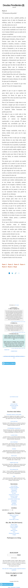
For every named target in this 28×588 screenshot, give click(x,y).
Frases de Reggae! (14, 526)
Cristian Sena (13, 333)
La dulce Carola (14, 435)
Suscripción (14, 406)
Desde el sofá (14, 491)
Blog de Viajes (14, 524)
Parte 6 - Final (12, 267)
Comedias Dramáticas (14, 487)
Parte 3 (16, 264)
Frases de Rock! (14, 527)
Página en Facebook (14, 515)
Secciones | (13, 587)
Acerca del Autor (14, 404)
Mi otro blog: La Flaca (14, 519)
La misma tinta (14, 497)
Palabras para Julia (14, 462)
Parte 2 (10, 264)
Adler (14, 476)
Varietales (14, 503)
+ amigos (14, 534)
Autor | (9, 587)
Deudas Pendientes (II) (13, 5)
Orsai (14, 531)
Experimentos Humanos (14, 494)
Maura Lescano (14, 530)
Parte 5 (4, 267)
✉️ (19, 273)
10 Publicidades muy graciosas (14, 428)
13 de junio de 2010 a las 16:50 (18, 321)
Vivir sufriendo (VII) (14, 469)
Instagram (14, 516)
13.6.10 (14, 7)
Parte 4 (22, 264)
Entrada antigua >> (20, 356)
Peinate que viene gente (14, 533)
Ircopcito (14, 529)
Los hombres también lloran (14, 498)
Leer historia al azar (14, 396)
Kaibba (13, 323)
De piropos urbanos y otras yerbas (14, 414)
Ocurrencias (14, 500)
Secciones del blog (14, 405)
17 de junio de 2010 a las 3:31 (18, 332)
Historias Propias (14, 496)
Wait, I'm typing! (13, 308)
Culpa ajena (14, 490)
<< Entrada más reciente (9, 356)
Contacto (14, 408)
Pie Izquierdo (14, 501)
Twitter (14, 518)
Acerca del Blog (14, 486)
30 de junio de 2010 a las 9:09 (18, 348)
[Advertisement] (14, 290)
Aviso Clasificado (14, 442)
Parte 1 (4, 264)
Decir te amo (14, 455)
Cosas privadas (14, 488)
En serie (17, 305)
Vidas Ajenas (14, 504)
